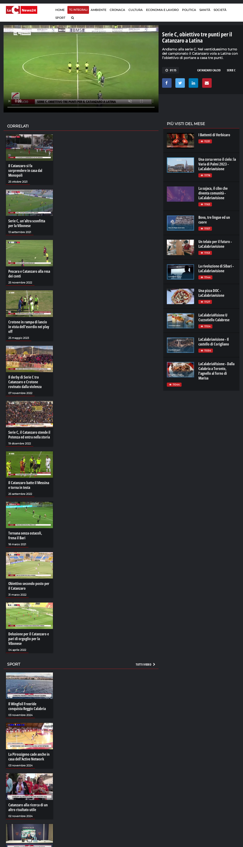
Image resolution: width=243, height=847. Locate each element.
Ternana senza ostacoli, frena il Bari (25, 535)
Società (220, 10)
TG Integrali (78, 9)
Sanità (204, 10)
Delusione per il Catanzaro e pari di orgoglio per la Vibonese (28, 638)
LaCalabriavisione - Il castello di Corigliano (213, 342)
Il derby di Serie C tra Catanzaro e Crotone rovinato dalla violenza (25, 382)
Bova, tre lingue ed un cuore (214, 220)
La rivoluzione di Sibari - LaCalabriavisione (216, 268)
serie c (231, 70)
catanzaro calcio (209, 70)
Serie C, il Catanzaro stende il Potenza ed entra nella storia (29, 435)
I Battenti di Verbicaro (214, 134)
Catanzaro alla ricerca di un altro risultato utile (28, 807)
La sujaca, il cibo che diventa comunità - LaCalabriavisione (213, 193)
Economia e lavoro (162, 10)
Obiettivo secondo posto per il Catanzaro (28, 586)
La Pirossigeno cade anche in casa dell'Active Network (29, 757)
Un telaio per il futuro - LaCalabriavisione (215, 244)
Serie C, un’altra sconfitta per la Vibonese (26, 223)
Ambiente (98, 10)
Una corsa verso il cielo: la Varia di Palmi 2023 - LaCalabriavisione (217, 164)
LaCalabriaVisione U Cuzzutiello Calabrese (213, 317)
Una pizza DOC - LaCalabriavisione (211, 293)
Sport (60, 17)
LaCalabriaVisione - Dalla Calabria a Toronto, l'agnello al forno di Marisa (216, 371)
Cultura (135, 10)
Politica (189, 10)
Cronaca (117, 10)
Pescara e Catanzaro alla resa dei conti (29, 274)
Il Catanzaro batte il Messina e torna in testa (28, 485)
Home (60, 10)
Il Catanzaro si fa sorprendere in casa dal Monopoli (25, 170)
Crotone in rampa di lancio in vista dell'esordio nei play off (28, 326)
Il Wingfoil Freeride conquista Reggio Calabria (27, 706)
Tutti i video (146, 664)
